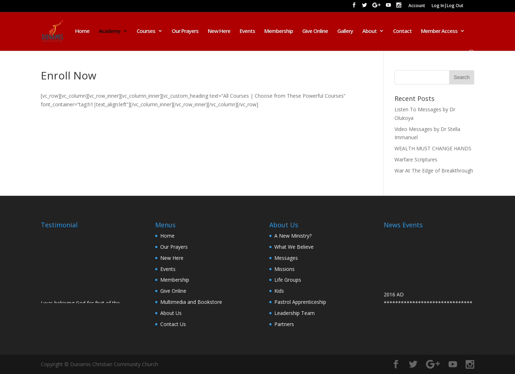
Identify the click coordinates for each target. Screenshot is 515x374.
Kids (279, 290)
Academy (109, 31)
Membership (278, 31)
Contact (402, 31)
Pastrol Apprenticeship (300, 301)
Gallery (345, 31)
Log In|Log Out (448, 6)
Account (416, 6)
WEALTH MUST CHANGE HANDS (432, 148)
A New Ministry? (293, 235)
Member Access (439, 31)
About (369, 31)
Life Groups (287, 279)
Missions (284, 269)
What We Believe (294, 246)
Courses (146, 31)
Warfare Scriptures (415, 159)
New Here (219, 31)
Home (82, 31)
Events (247, 31)
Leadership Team (294, 313)
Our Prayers (185, 31)
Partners (284, 324)
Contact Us (173, 324)
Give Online (315, 31)
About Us (171, 313)
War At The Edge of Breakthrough (433, 170)
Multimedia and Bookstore (191, 301)
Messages (286, 257)
